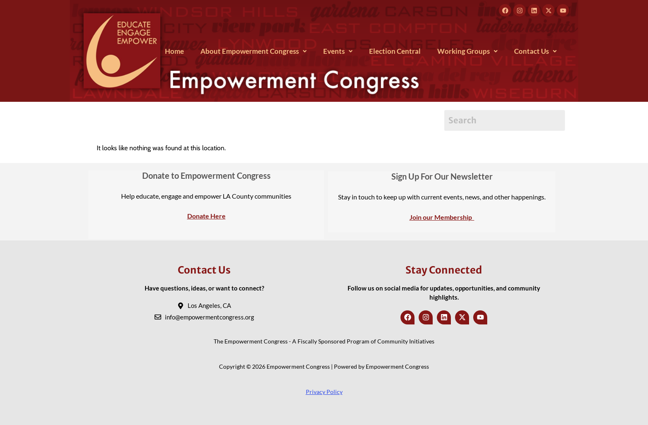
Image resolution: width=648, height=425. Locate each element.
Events (338, 51)
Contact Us (535, 51)
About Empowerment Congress (253, 51)
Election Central (395, 51)
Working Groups (467, 51)
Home (174, 51)
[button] (253, 51)
